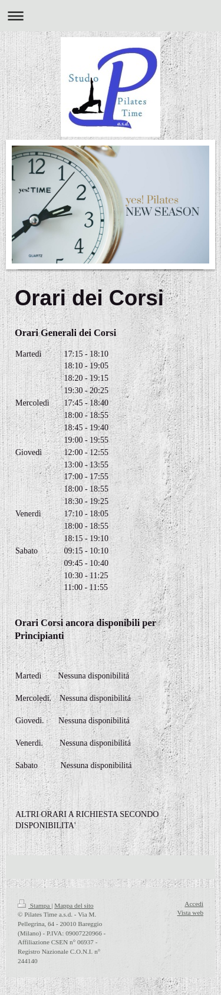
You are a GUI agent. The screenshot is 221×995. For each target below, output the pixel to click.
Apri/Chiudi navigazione (110, 15)
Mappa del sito (74, 905)
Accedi (193, 903)
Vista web (190, 912)
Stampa (34, 905)
